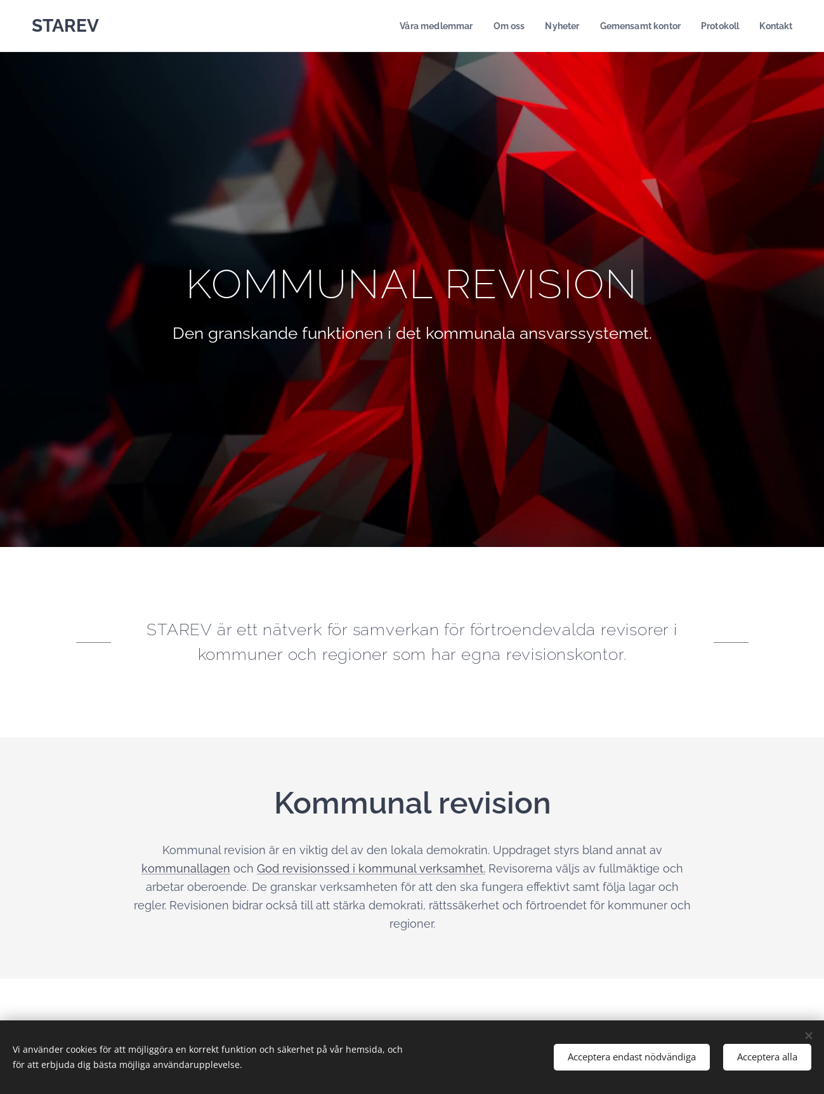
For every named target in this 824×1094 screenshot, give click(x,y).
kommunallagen (185, 868)
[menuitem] (422, 26)
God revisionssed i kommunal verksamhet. (371, 868)
